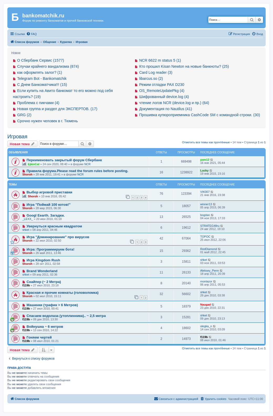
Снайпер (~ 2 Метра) (44, 282)
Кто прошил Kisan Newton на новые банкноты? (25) (184, 66)
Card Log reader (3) (155, 72)
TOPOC (205, 236)
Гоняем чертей (39, 337)
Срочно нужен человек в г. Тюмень (47, 121)
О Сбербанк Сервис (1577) (40, 60)
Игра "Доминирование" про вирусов (58, 237)
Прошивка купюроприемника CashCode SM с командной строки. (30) (199, 115)
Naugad (205, 304)
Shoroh (27, 174)
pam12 (204, 159)
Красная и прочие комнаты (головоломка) (63, 293)
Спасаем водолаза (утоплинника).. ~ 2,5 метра (66, 316)
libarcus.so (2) (151, 78)
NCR (87, 164)
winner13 (206, 204)
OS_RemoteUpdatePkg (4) (161, 91)
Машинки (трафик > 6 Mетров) (52, 305)
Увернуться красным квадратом (54, 226)
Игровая (17, 136)
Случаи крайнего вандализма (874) (48, 66)
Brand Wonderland (42, 271)
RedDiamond (208, 249)
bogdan (205, 215)
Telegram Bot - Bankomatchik (41, 78)
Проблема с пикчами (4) (38, 103)
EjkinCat (33, 164)
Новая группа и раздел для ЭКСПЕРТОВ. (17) (57, 109)
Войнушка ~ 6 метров (45, 327)
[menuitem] (31, 34)
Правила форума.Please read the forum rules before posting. (77, 171)
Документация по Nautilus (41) (165, 109)
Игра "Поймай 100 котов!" (49, 205)
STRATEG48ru (209, 225)
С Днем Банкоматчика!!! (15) (42, 84)
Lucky (204, 170)
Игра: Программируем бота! (50, 249)
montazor (206, 281)
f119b (26, 285)
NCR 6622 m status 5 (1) (160, 60)
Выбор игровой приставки (49, 192)
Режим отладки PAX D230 (161, 84)
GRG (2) (24, 115)
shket (25, 229)
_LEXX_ (27, 219)
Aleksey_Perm (209, 270)
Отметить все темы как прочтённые (206, 142)
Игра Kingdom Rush (43, 260)
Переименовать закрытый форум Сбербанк (64, 160)
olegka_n (206, 326)
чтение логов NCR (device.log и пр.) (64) (174, 103)
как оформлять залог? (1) (39, 72)
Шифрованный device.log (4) (164, 97)
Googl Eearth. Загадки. (46, 215)
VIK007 (205, 191)
